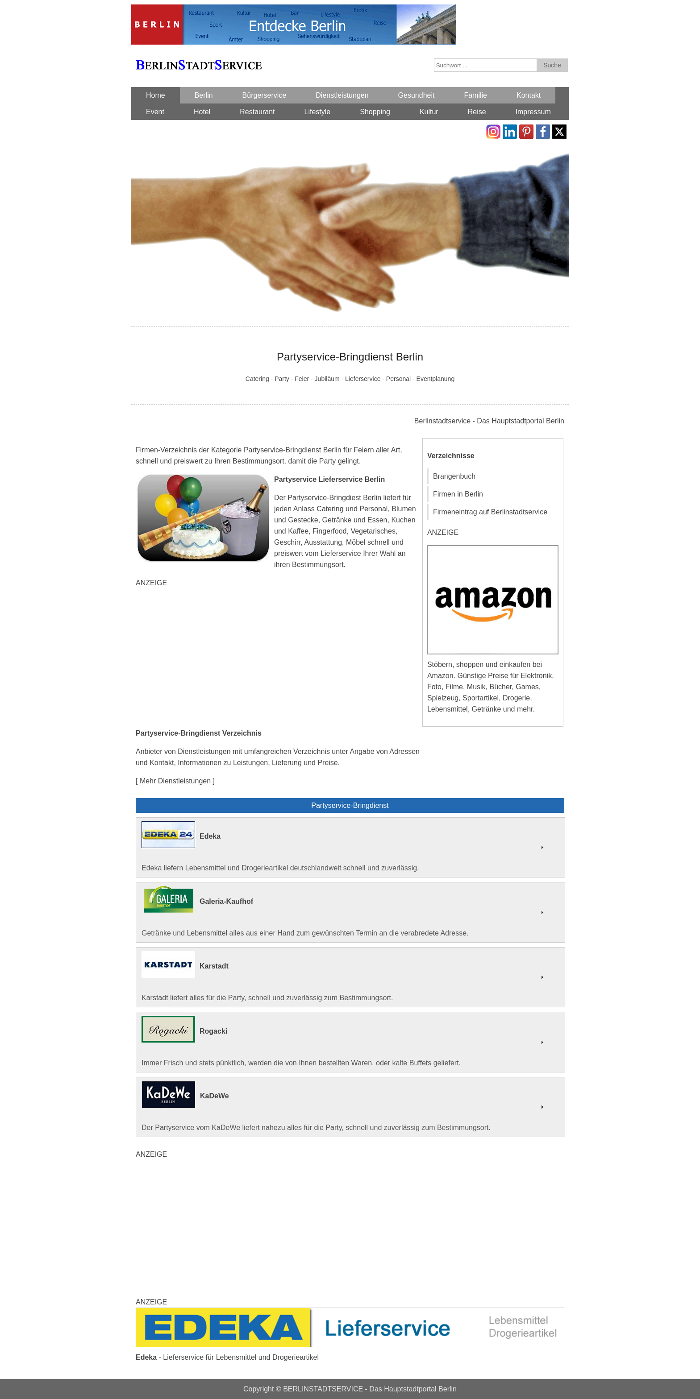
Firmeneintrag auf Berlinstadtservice (490, 512)
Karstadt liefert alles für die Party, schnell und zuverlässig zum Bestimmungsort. (350, 976)
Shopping (375, 112)
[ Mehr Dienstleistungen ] (175, 781)
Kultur (429, 112)
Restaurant (257, 112)
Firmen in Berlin (458, 494)
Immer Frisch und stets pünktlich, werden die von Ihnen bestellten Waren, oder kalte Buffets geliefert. (350, 1041)
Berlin (204, 95)
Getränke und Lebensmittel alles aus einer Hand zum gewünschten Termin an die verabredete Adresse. (350, 911)
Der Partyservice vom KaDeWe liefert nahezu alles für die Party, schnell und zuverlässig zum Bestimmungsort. (350, 1106)
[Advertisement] (278, 658)
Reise (477, 112)
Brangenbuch (454, 476)
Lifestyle (317, 112)
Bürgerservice (264, 95)
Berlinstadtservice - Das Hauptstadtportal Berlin (489, 421)
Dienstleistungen (342, 95)
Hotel (202, 112)
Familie (475, 95)
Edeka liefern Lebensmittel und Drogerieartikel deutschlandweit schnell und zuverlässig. (350, 846)
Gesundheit (416, 95)
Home (155, 95)
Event (155, 112)
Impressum (533, 112)
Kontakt (529, 95)
